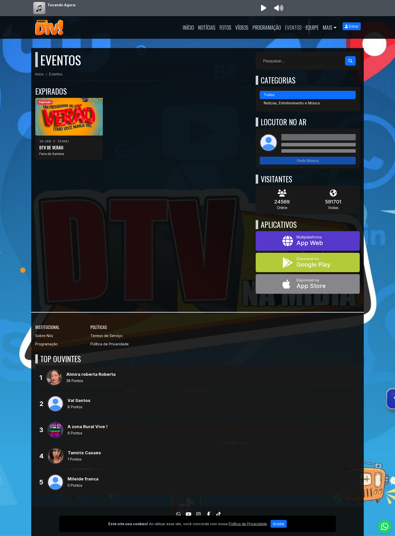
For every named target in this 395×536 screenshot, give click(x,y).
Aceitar (278, 524)
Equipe (312, 27)
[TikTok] (218, 514)
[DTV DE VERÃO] (69, 129)
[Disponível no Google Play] (308, 262)
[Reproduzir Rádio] (263, 8)
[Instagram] (198, 514)
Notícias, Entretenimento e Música (292, 103)
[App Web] (308, 241)
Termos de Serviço (106, 336)
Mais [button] (327, 27)
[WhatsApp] (178, 514)
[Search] (350, 61)
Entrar (351, 26)
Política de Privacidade (109, 344)
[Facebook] (208, 514)
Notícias (206, 27)
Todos (269, 95)
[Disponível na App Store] (308, 284)
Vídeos (241, 27)
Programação (266, 27)
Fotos (225, 27)
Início (188, 27)
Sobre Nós (44, 336)
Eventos (293, 27)
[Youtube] (188, 514)
